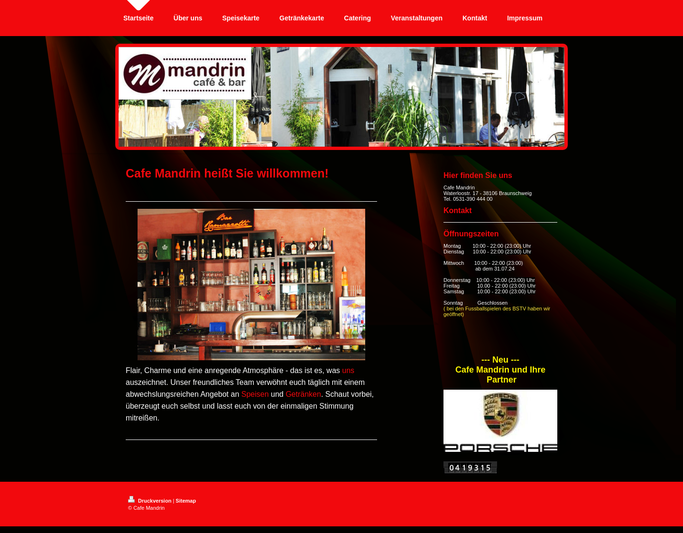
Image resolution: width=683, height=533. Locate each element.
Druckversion (150, 501)
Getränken (303, 394)
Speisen (255, 394)
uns (348, 370)
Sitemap (185, 501)
